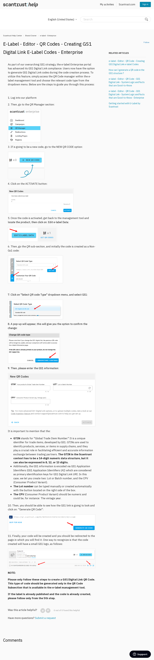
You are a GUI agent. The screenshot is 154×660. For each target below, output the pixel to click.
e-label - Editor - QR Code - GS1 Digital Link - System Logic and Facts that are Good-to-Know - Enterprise (127, 94)
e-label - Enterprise (48, 35)
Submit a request (45, 618)
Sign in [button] (145, 4)
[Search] (115, 19)
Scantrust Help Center (12, 35)
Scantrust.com (127, 4)
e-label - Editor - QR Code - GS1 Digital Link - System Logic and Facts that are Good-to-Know (127, 82)
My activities (107, 4)
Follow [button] (146, 42)
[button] (42, 610)
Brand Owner (30, 35)
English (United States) (61, 19)
